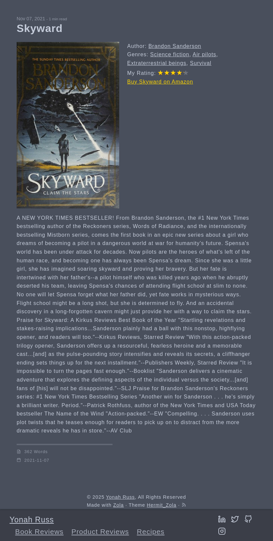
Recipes (150, 531)
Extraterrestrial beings (156, 63)
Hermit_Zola (161, 505)
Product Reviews (100, 531)
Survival (201, 63)
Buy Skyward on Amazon (160, 82)
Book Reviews (39, 531)
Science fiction (169, 54)
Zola (118, 505)
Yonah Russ (32, 519)
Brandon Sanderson (174, 46)
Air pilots (204, 54)
